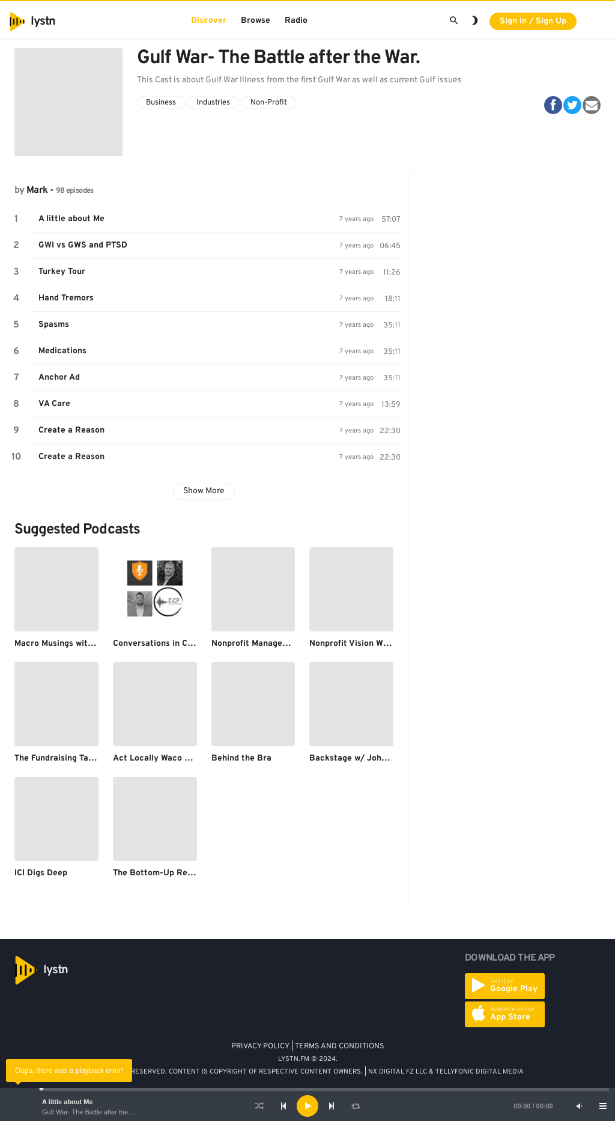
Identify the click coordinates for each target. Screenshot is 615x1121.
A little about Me (67, 1101)
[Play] (307, 1106)
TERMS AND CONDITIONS (339, 1046)
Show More (204, 491)
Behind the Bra (241, 758)
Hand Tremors (66, 298)
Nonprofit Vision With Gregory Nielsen (385, 644)
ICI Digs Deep (40, 873)
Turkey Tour (61, 272)
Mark (36, 190)
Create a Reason (71, 430)
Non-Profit (268, 103)
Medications (62, 351)
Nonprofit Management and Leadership (288, 644)
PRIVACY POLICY (260, 1046)
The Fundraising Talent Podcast (76, 758)
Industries (213, 103)
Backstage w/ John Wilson (361, 758)
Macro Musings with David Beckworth (88, 644)
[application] (307, 1106)
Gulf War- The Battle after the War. (92, 1112)
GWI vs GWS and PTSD (82, 245)
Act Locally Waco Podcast (165, 758)
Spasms (53, 325)
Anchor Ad (59, 377)
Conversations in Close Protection (181, 644)
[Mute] (579, 1106)
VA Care (54, 404)
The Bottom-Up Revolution (166, 873)
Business (161, 103)
